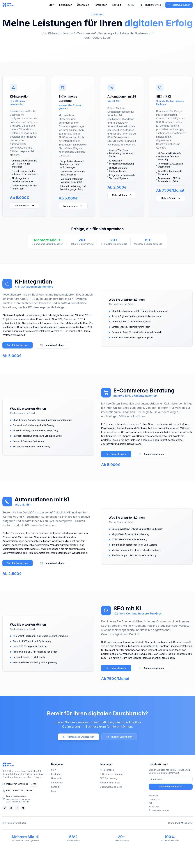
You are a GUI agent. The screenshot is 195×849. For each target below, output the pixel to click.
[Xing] (23, 807)
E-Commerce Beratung (111, 774)
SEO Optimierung (108, 778)
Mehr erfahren (24, 205)
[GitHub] (4, 807)
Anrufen (28, 790)
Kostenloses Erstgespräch (78, 736)
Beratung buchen (179, 5)
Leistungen (65, 4)
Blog (53, 791)
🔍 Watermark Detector (159, 810)
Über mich (83, 4)
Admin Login (154, 806)
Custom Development (111, 787)
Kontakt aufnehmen (52, 345)
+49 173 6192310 (14, 790)
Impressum (153, 796)
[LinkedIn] (11, 807)
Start (51, 4)
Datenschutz (154, 799)
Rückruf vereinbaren (119, 736)
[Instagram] (17, 807)
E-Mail (33, 784)
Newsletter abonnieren (170, 786)
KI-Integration (107, 769)
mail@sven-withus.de (17, 783)
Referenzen (100, 4)
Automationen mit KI (110, 782)
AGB (150, 803)
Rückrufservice (150, 5)
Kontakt (116, 4)
